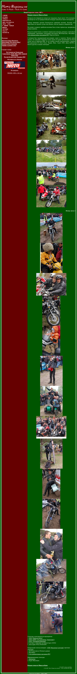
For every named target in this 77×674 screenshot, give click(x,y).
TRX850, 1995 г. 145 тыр (14, 73)
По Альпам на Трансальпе (14, 52)
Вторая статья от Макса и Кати (37, 15)
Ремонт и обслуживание (9, 44)
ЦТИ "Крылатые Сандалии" (55, 648)
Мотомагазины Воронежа (10, 40)
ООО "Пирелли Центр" (36, 638)
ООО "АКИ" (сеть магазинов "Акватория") (41, 639)
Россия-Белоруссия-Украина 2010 (14, 57)
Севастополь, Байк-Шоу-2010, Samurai (14, 54)
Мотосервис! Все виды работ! (11, 42)
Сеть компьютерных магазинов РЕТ (38, 35)
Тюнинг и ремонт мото (9, 45)
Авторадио (32, 659)
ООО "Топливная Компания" (37, 641)
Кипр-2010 (14, 55)
